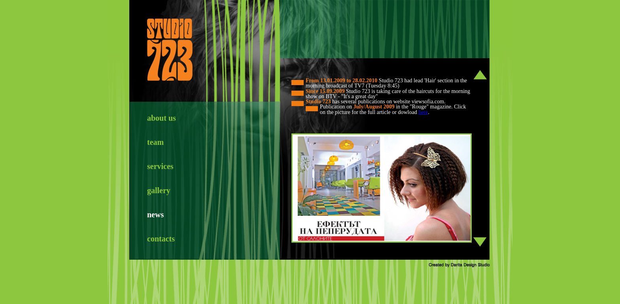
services (160, 166)
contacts (161, 238)
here (423, 112)
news (155, 214)
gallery (158, 190)
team (155, 142)
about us (161, 118)
